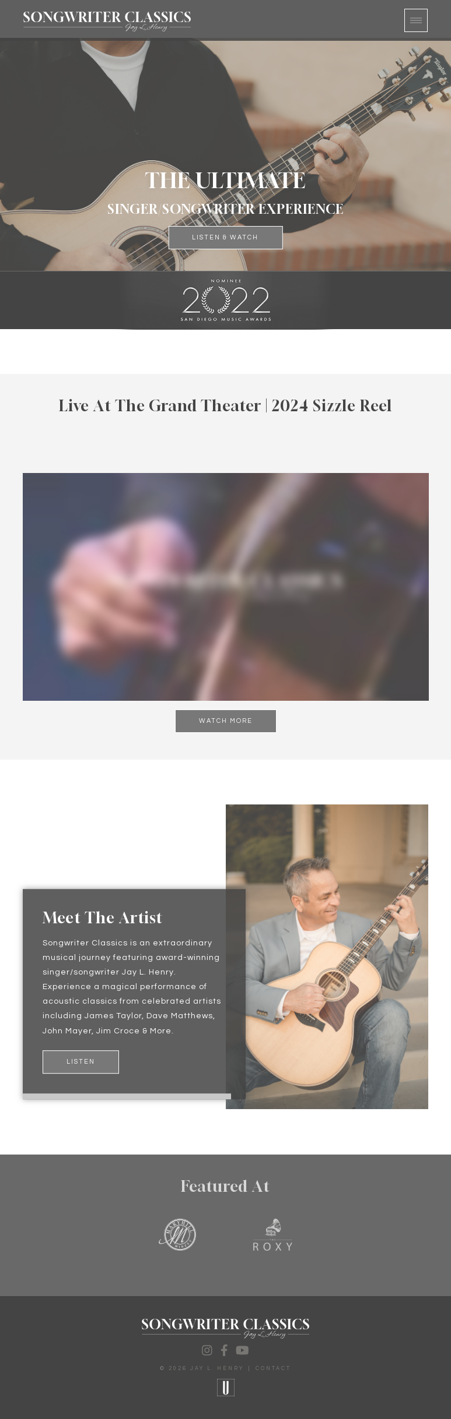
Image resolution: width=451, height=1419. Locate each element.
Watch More (226, 721)
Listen (81, 1061)
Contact (273, 1368)
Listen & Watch (225, 237)
